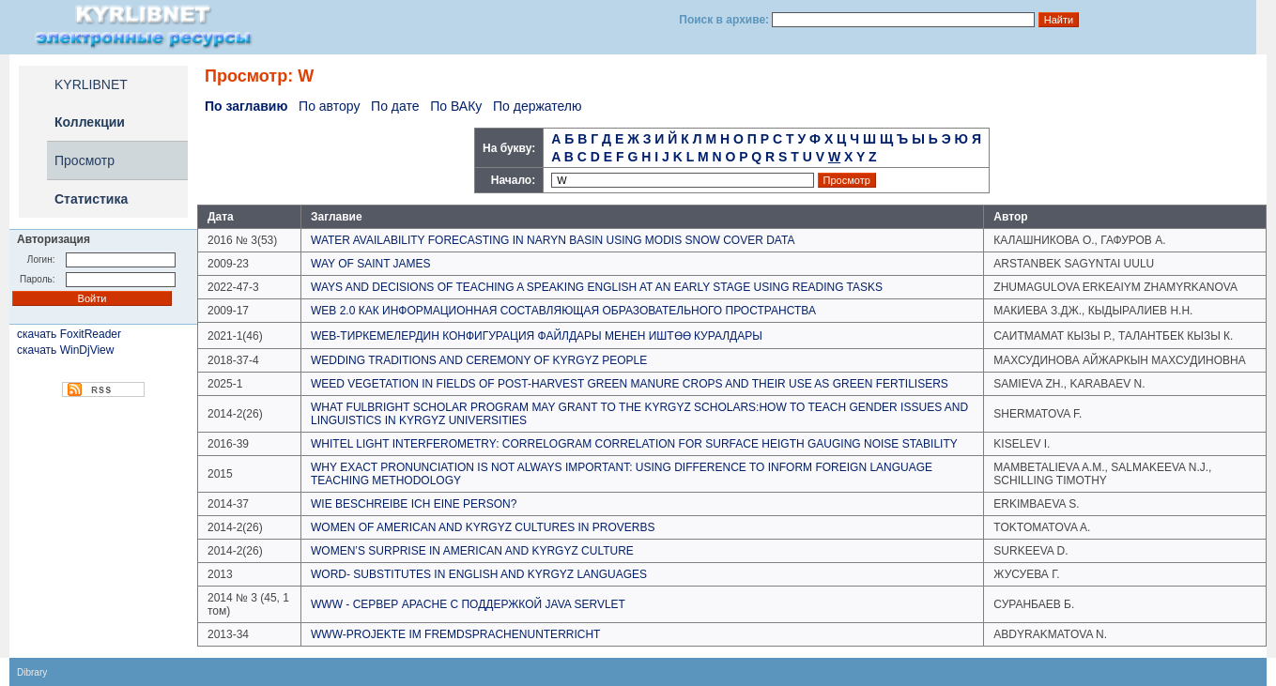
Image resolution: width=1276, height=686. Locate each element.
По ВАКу (456, 106)
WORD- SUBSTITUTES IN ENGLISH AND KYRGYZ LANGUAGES (479, 574)
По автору (329, 106)
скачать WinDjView (65, 350)
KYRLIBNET (91, 84)
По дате (395, 106)
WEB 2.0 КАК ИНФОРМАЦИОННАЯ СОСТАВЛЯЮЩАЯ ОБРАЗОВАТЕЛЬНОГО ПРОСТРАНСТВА (563, 310)
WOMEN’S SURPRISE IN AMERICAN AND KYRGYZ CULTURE (472, 550)
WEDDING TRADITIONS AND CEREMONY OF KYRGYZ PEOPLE (479, 360)
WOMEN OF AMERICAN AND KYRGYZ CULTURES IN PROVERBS (483, 527)
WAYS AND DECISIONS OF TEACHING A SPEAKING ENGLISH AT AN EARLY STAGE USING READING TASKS (597, 287)
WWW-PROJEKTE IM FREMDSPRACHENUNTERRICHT (455, 634)
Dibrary (32, 672)
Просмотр (84, 160)
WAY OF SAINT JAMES (371, 263)
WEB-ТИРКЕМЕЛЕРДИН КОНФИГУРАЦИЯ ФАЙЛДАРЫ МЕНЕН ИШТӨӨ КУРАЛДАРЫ (536, 336)
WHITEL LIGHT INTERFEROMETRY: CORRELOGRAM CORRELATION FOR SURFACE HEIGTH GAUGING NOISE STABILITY (634, 443)
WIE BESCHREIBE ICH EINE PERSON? (413, 504)
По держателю (537, 106)
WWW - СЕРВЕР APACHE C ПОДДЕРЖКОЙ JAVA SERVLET (468, 604)
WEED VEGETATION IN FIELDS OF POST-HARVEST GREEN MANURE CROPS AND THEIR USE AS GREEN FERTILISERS (629, 383)
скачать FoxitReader (69, 334)
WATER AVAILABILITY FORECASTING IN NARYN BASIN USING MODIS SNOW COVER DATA (552, 240)
